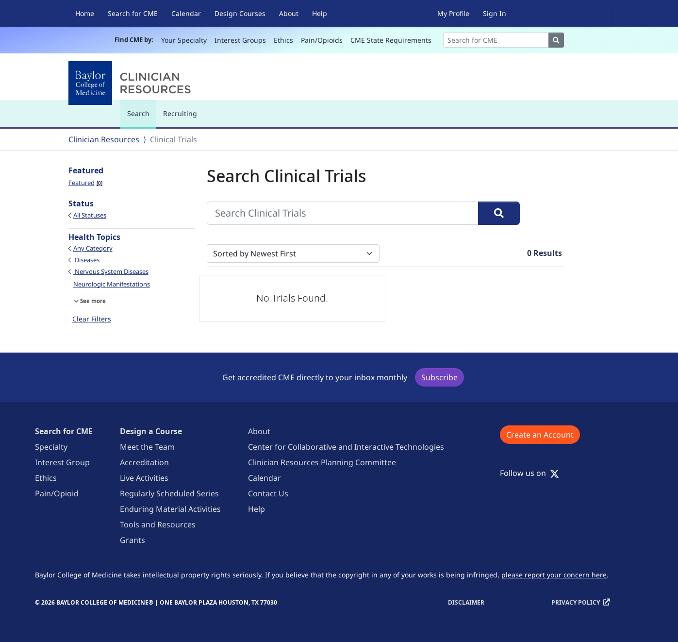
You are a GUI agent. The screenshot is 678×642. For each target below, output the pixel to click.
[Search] (496, 40)
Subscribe (439, 377)
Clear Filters (91, 318)
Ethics (283, 40)
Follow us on (529, 473)
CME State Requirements (390, 40)
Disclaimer (466, 602)
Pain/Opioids (322, 40)
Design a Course (151, 431)
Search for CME (133, 13)
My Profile (453, 13)
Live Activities (144, 478)
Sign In (494, 13)
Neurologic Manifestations (111, 284)
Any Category (93, 248)
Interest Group (62, 462)
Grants (132, 540)
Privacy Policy (575, 602)
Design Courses (240, 13)
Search (141, 118)
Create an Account (540, 434)
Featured (85, 182)
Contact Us (268, 493)
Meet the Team (147, 446)
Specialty (51, 446)
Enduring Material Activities (170, 509)
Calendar (186, 13)
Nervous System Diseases (111, 271)
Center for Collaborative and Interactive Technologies (346, 446)
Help (319, 13)
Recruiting (180, 113)
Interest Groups (240, 40)
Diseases (86, 259)
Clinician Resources (103, 139)
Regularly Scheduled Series (169, 493)
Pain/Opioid (57, 493)
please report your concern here (554, 574)
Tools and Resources (158, 524)
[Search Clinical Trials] (343, 213)
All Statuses (89, 215)
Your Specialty (184, 40)
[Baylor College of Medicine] (131, 83)
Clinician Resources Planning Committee (322, 462)
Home (84, 13)
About (288, 13)
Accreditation (144, 462)
